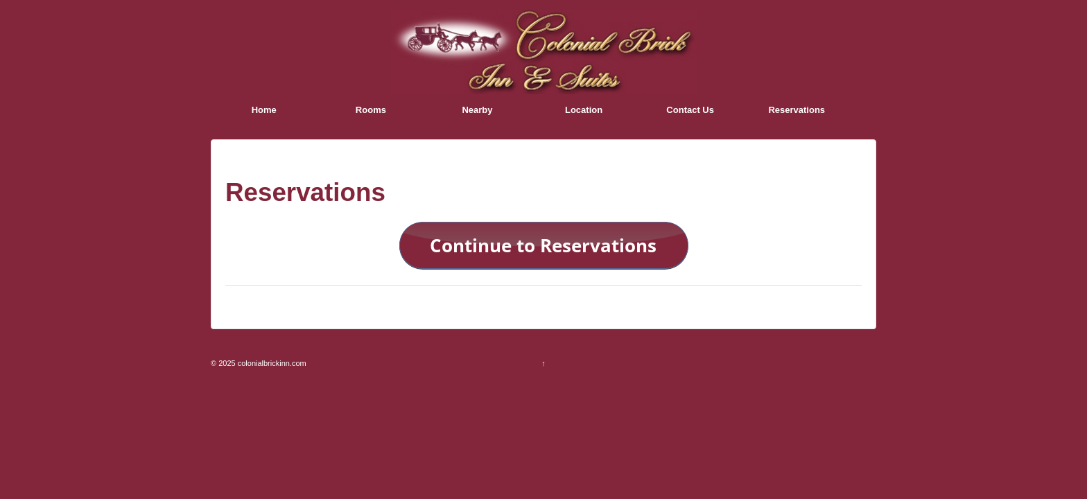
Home (264, 110)
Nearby (477, 110)
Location (583, 110)
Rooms (371, 110)
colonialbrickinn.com (271, 363)
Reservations (796, 110)
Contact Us (690, 110)
